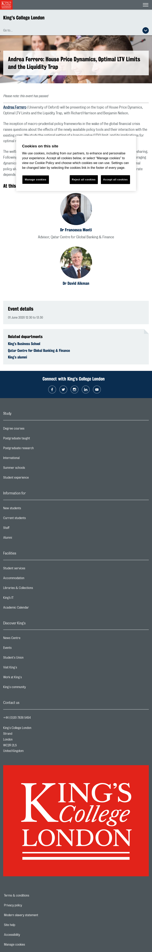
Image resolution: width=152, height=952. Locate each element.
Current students (30, 519)
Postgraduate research (34, 449)
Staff (22, 528)
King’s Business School (24, 343)
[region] (76, 163)
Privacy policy (27, 905)
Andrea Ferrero (14, 107)
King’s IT (24, 598)
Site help (23, 925)
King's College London (24, 17)
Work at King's (28, 678)
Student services (30, 569)
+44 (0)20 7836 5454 (17, 717)
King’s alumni (17, 357)
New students (28, 509)
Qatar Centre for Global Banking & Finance (39, 350)
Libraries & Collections (34, 589)
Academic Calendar (32, 608)
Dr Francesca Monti (76, 230)
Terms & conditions (30, 895)
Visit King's (26, 668)
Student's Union (29, 658)
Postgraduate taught (32, 439)
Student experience (32, 478)
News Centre (27, 639)
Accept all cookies (115, 179)
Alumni (23, 538)
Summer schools (30, 468)
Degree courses (29, 429)
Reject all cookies (84, 179)
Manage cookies (28, 944)
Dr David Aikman (76, 283)
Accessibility (26, 934)
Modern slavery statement (35, 915)
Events (23, 648)
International (27, 459)
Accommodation (29, 579)
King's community (30, 688)
